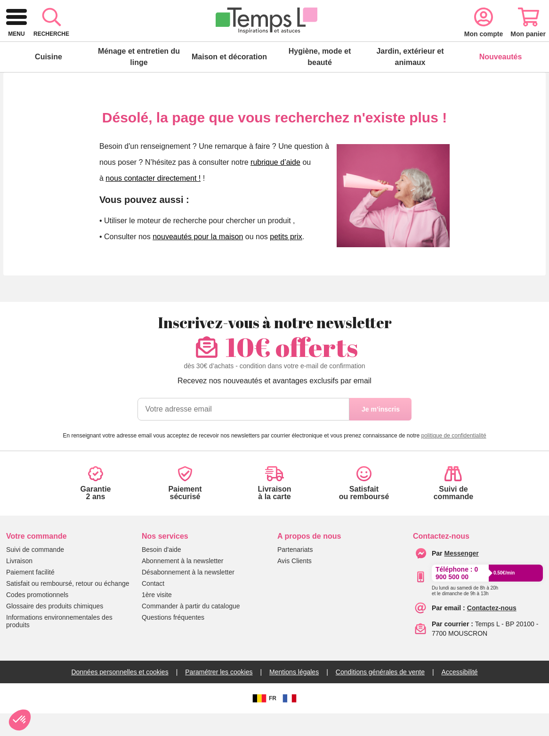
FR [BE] (263, 721)
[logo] (58, 39)
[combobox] (259, 39)
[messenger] (461, 576)
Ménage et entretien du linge (139, 79)
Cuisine (48, 79)
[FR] (289, 721)
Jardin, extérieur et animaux (410, 79)
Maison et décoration (229, 79)
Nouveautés (500, 79)
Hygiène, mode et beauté (320, 79)
